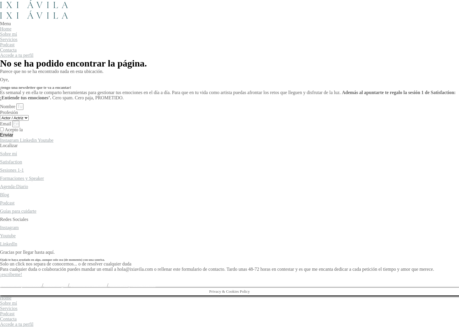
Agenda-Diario (14, 186)
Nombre (8, 106)
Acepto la (34, 129)
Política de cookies (89, 284)
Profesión (9, 112)
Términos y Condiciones (132, 284)
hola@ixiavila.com (18, 279)
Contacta (8, 49)
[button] (229, 23)
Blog (4, 194)
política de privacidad (44, 129)
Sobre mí (8, 34)
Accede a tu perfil (16, 55)
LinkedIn (8, 243)
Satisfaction (11, 161)
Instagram (9, 227)
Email (6, 123)
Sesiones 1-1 (12, 170)
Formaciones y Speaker (22, 178)
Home (5, 28)
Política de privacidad (20, 284)
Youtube (8, 235)
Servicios (9, 39)
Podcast (7, 44)
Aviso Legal (56, 284)
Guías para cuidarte (18, 211)
